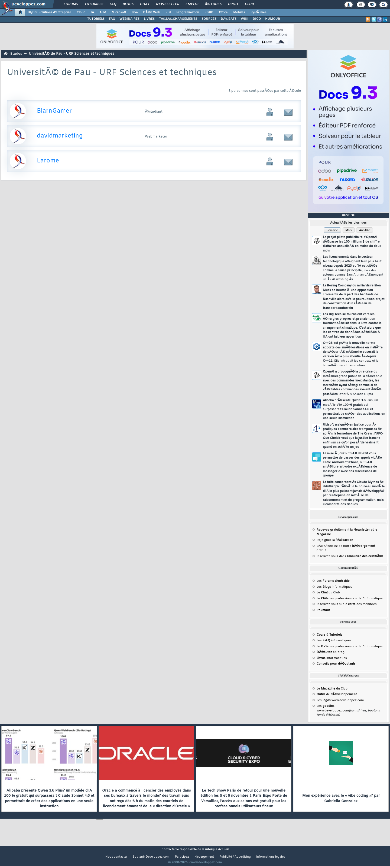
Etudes (16, 53)
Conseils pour (336, 664)
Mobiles (239, 12)
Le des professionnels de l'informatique (350, 598)
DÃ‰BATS (228, 19)
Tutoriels (94, 4)
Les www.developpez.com (340, 700)
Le (322, 592)
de (337, 694)
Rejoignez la (335, 540)
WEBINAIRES (129, 19)
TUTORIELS (96, 19)
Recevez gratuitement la (343, 530)
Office (223, 12)
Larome (48, 161)
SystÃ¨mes (258, 12)
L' (323, 610)
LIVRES (149, 19)
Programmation (187, 12)
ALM (102, 12)
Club (249, 4)
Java (134, 12)
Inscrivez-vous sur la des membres (347, 604)
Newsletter (167, 4)
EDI (168, 12)
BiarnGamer (54, 111)
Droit (233, 4)
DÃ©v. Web (151, 12)
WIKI (244, 19)
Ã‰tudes (213, 4)
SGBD (208, 12)
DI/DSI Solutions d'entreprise (49, 12)
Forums (71, 4)
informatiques (332, 658)
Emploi (192, 4)
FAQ (113, 4)
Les (333, 581)
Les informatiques (334, 587)
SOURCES (209, 19)
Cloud (81, 12)
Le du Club (332, 689)
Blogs (128, 4)
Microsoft (119, 12)
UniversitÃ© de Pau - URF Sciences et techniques (71, 53)
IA (92, 12)
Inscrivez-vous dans (350, 556)
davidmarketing (60, 136)
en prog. (331, 652)
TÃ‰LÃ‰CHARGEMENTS (178, 19)
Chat (144, 4)
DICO (257, 19)
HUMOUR (272, 19)
